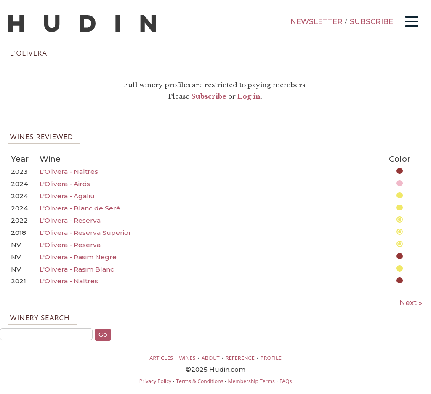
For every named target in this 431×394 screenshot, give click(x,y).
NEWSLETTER (316, 21)
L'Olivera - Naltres (69, 172)
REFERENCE (240, 358)
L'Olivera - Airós (65, 184)
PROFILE (271, 358)
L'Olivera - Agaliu (67, 196)
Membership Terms (251, 381)
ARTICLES (161, 358)
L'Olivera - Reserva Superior (85, 233)
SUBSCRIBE (371, 21)
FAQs (285, 381)
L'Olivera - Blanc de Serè (80, 208)
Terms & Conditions (199, 381)
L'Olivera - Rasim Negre (78, 257)
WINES (187, 358)
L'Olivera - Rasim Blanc (77, 269)
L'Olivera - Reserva (70, 220)
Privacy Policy (155, 381)
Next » (411, 302)
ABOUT (211, 358)
